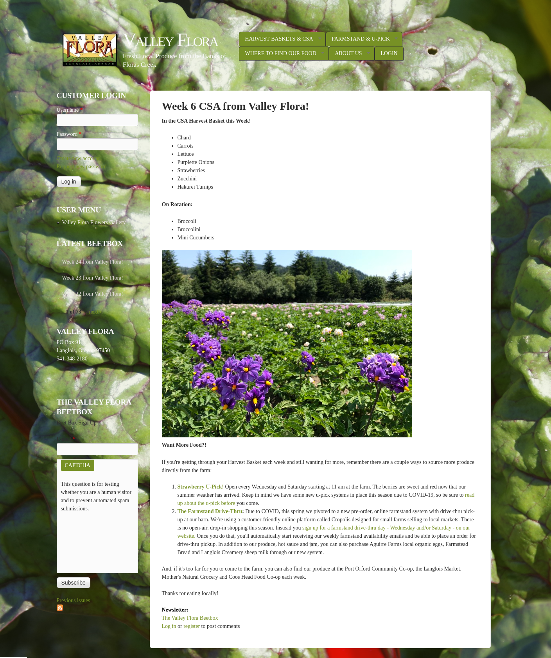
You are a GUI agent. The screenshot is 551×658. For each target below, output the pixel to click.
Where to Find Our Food (281, 53)
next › (95, 312)
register (191, 626)
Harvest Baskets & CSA (280, 39)
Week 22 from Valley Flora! (92, 294)
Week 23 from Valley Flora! (92, 278)
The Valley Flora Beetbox (190, 618)
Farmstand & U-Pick (362, 39)
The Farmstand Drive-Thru (210, 511)
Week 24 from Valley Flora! (92, 262)
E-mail (66, 439)
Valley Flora (170, 39)
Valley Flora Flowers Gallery (94, 222)
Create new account (78, 158)
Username (70, 110)
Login (389, 53)
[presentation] (93, 541)
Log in (169, 626)
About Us (349, 53)
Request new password (82, 166)
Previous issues (73, 600)
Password (69, 134)
